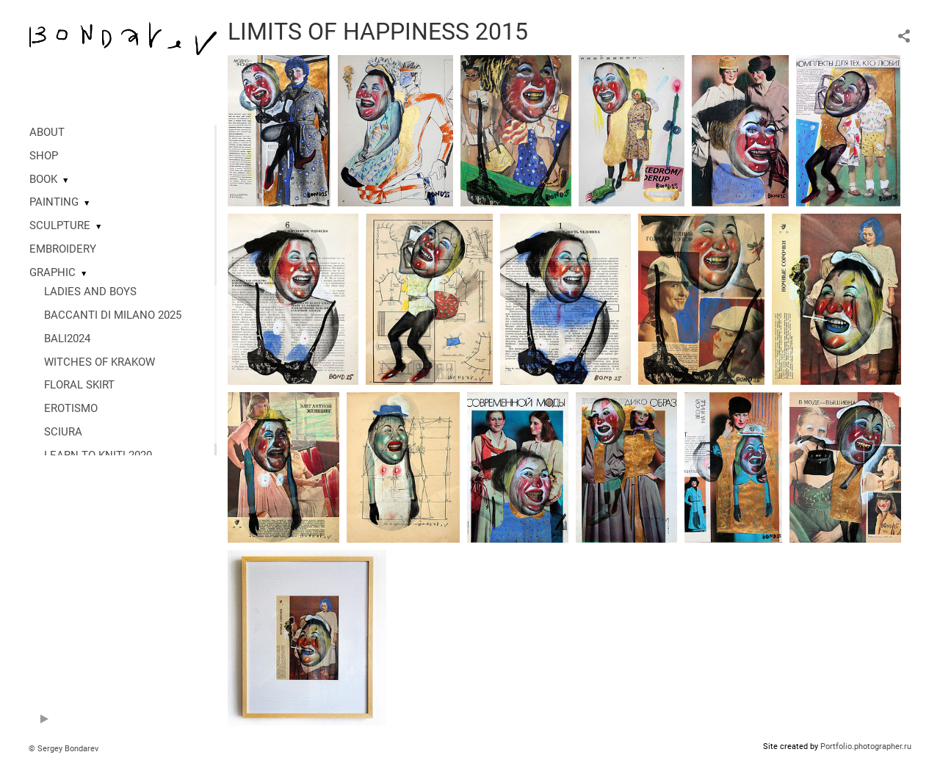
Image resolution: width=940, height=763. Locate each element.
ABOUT (47, 132)
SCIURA (63, 431)
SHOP (43, 155)
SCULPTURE (59, 225)
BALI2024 (67, 338)
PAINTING (54, 202)
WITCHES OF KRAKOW (99, 362)
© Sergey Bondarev (63, 748)
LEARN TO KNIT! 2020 (98, 455)
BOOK (43, 179)
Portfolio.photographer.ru (865, 746)
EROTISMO (71, 408)
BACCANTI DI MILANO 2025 (112, 315)
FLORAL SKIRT (79, 384)
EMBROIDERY (62, 249)
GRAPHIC (52, 272)
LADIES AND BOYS (90, 291)
